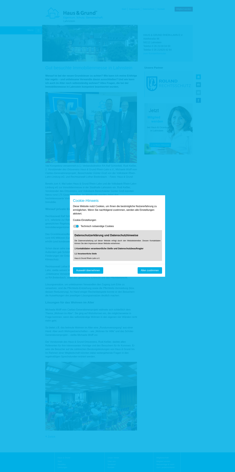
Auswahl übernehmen (88, 270)
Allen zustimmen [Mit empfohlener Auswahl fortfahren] (150, 270)
